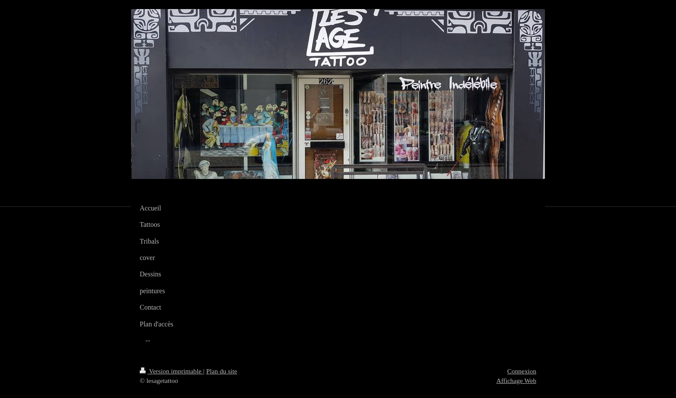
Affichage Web (516, 380)
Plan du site (221, 371)
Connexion (521, 371)
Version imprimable (171, 371)
